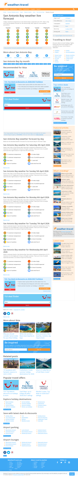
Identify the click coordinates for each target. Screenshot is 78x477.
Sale (10, 94)
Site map (11, 470)
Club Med (40, 423)
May (21, 64)
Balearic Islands (27, 12)
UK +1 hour (68, 21)
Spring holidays (26, 404)
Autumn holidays (26, 407)
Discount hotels (10, 423)
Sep (37, 64)
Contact (11, 465)
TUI (23, 418)
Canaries (43, 464)
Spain (21, 12)
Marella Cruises (26, 423)
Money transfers (70, 55)
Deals (20, 9)
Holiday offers (9, 418)
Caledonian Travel (42, 421)
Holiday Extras (41, 418)
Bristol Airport (9, 435)
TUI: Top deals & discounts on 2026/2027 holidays (23, 84)
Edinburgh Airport (26, 435)
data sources (39, 137)
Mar (13, 64)
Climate (35, 470)
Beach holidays (9, 404)
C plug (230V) (69, 29)
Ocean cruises (69, 57)
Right (67, 31)
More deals (6, 425)
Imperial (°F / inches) (19, 312)
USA (42, 470)
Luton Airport (25, 432)
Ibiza (34, 12)
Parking (35, 468)
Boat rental (58, 57)
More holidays (7, 411)
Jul (29, 64)
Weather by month (17, 57)
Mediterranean (15, 12)
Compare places (42, 407)
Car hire (57, 58)
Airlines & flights (10, 421)
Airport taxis (58, 55)
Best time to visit (8, 57)
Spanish (68, 23)
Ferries (57, 61)
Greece (42, 465)
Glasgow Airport (42, 434)
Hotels (67, 50)
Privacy (11, 467)
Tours (67, 60)
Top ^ (5, 458)
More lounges (7, 450)
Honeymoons (41, 404)
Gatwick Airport (42, 432)
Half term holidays (10, 409)
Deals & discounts (46, 57)
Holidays (57, 50)
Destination (7, 105)
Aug (33, 64)
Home (4, 12)
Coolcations (41, 406)
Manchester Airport (11, 432)
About (10, 464)
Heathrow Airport (26, 448)
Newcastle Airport (42, 435)
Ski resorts (41, 409)
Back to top (6, 170)
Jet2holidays (25, 420)
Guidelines (19, 467)
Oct (41, 64)
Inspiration (26, 9)
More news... (57, 279)
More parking (7, 438)
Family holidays (10, 407)
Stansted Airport (10, 434)
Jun (25, 64)
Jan (5, 64)
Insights (33, 9)
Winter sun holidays (27, 409)
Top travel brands (10, 420)
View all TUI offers (46, 96)
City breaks (8, 406)
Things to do (69, 58)
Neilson (24, 421)
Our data (19, 464)
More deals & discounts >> (60, 122)
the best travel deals (66, 231)
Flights (56, 52)
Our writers (19, 465)
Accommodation (70, 52)
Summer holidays (26, 406)
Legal (10, 468)
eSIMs (56, 60)
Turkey (43, 468)
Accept (72, 474)
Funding (19, 468)
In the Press (17, 470)
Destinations (13, 9)
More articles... (57, 166)
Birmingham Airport (27, 434)
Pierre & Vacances (42, 420)
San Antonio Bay (40, 12)
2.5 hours (68, 18)
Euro (67, 26)
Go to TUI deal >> (44, 93)
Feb (9, 64)
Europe (9, 12)
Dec (49, 64)
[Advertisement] (52, 4)
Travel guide (37, 57)
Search (38, 9)
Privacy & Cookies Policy (18, 474)
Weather (6, 9)
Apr (17, 64)
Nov (45, 64)
